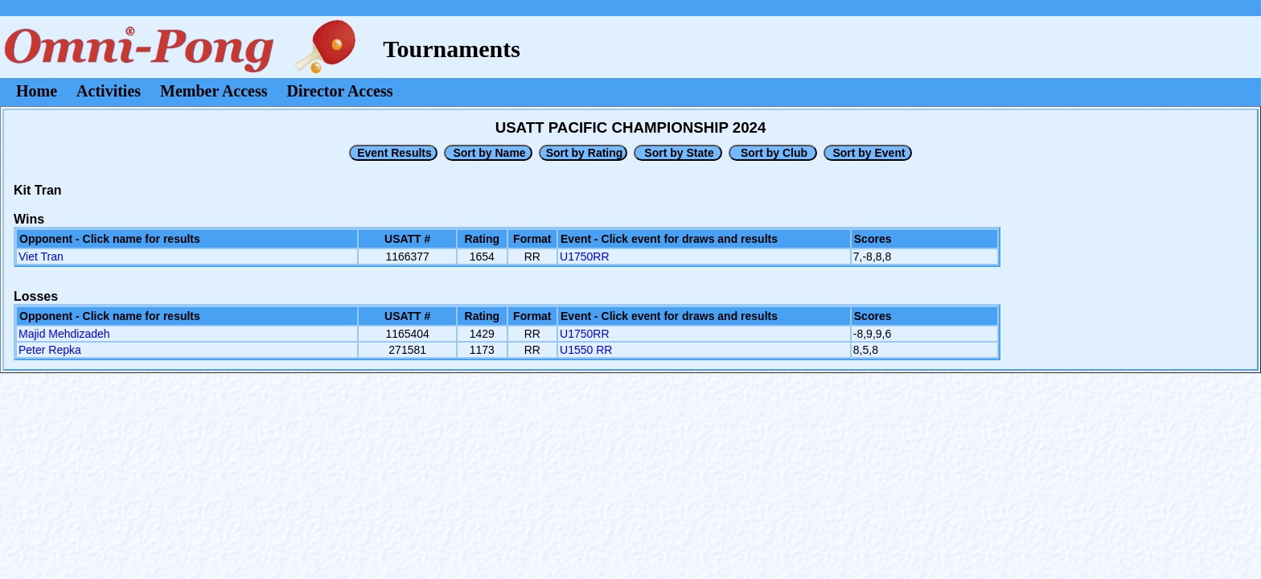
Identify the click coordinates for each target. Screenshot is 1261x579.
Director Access (340, 91)
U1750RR (584, 256)
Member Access (213, 91)
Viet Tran (41, 256)
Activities (108, 91)
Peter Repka (49, 349)
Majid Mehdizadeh (64, 333)
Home (36, 91)
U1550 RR (586, 349)
